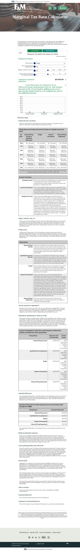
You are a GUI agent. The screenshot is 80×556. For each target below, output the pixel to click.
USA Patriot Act (24, 532)
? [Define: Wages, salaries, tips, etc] (34, 70)
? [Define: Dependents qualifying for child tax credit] (34, 74)
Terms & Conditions (45, 532)
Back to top (40, 543)
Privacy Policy (56, 532)
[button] (42, 59)
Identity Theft (34, 532)
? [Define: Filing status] (34, 63)
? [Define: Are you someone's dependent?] (34, 66)
